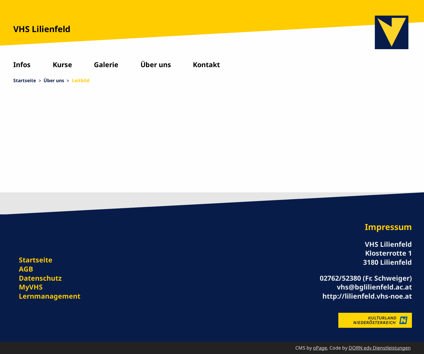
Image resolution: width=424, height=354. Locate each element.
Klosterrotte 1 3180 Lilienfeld (387, 257)
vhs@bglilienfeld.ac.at (374, 287)
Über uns (155, 64)
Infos (22, 64)
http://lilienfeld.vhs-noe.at (367, 296)
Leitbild (81, 80)
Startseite (24, 80)
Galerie (106, 64)
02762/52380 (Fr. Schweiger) (366, 278)
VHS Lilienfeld (41, 28)
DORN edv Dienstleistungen (380, 348)
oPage (320, 348)
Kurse (62, 64)
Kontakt (206, 64)
